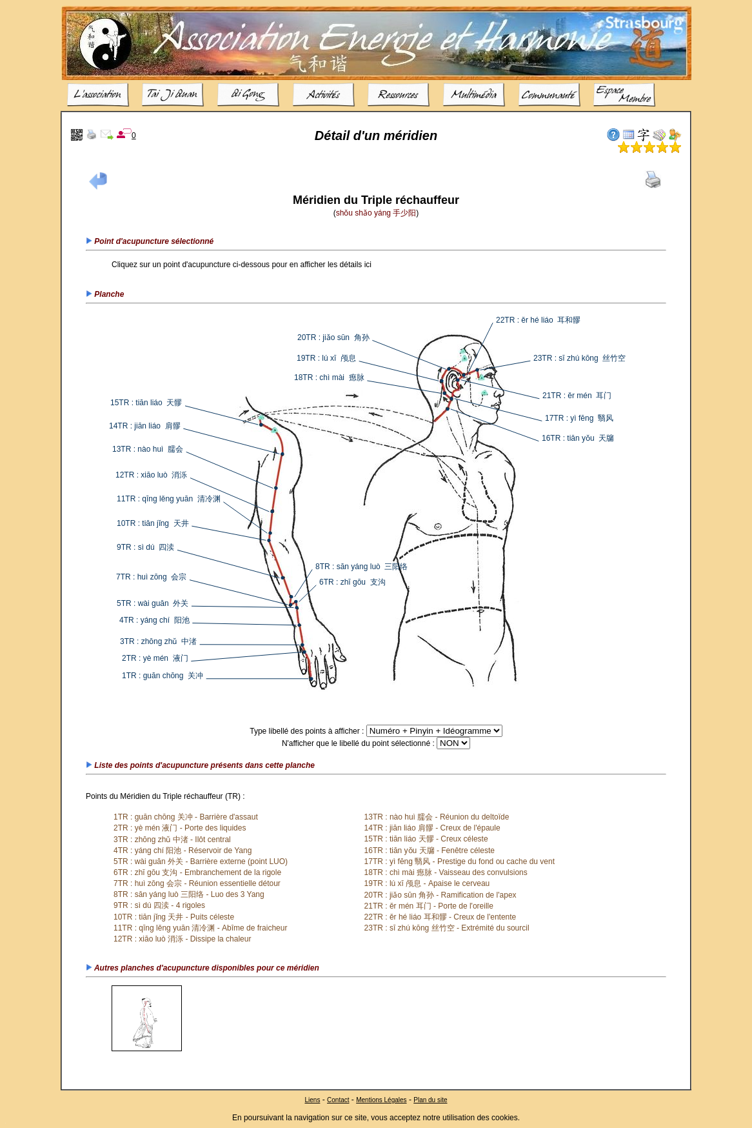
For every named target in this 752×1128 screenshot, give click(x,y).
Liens (312, 1099)
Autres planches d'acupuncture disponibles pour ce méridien (202, 967)
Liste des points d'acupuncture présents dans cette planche (200, 765)
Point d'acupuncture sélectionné (149, 241)
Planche (105, 294)
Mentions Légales (381, 1099)
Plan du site (430, 1099)
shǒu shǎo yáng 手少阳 (376, 212)
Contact (338, 1099)
